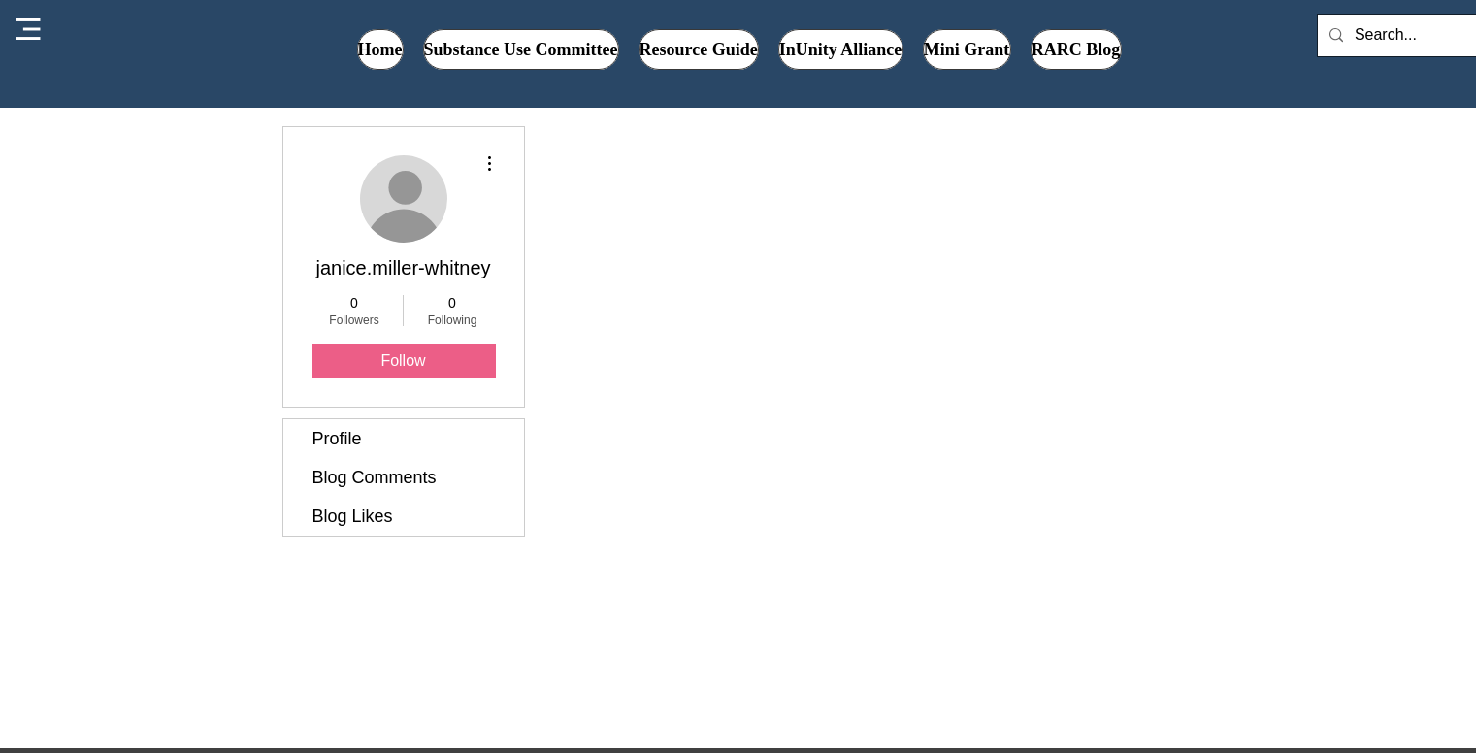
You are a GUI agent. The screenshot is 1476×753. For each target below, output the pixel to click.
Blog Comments (374, 477)
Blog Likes (352, 516)
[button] (840, 49)
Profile (337, 438)
